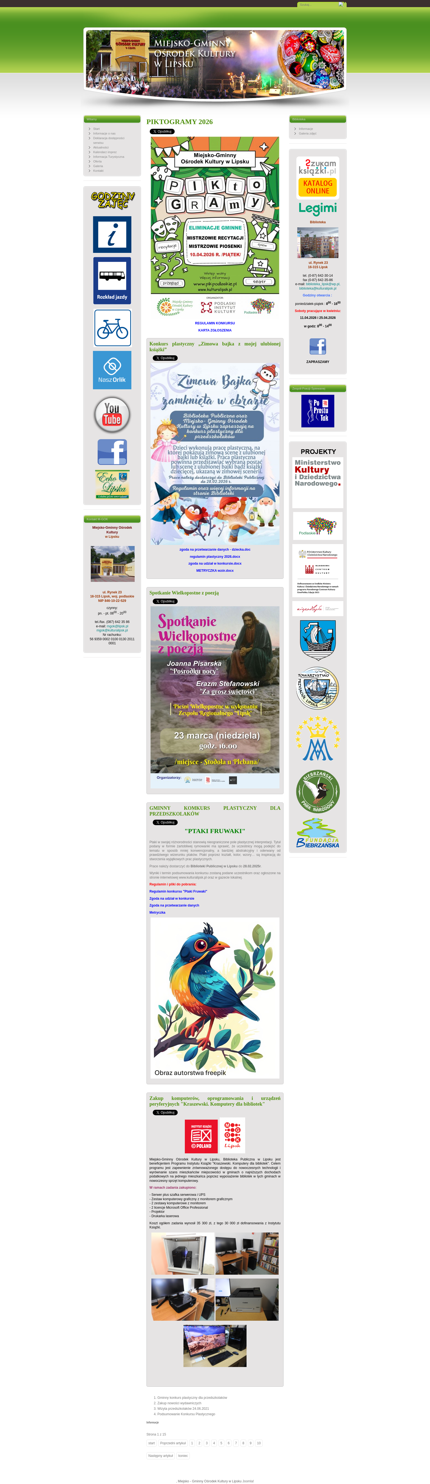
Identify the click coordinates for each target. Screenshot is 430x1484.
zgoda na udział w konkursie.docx (214, 563)
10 (259, 1443)
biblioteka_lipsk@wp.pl (323, 284)
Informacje (152, 1422)
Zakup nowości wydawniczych (179, 1403)
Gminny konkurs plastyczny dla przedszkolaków (192, 1398)
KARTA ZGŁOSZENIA (214, 330)
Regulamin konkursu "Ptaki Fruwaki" (178, 891)
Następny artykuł (160, 1456)
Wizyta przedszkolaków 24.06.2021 (183, 1409)
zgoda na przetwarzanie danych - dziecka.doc (215, 549)
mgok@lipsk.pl (117, 626)
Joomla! (248, 1481)
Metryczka (157, 912)
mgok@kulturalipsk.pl (112, 630)
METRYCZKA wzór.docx (215, 571)
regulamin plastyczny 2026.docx (215, 557)
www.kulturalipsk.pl (192, 877)
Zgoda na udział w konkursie (171, 898)
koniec (183, 1456)
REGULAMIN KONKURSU (215, 323)
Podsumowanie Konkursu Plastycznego (186, 1414)
